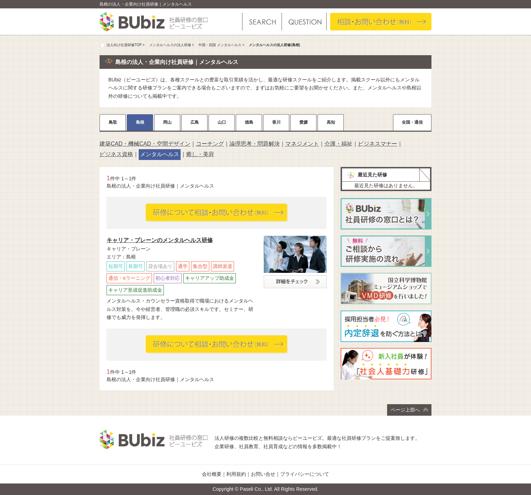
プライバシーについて (304, 474)
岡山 (167, 122)
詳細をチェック (295, 281)
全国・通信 (412, 122)
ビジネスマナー (377, 144)
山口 (222, 122)
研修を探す (262, 21)
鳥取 (113, 122)
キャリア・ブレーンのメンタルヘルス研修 (160, 240)
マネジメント (302, 144)
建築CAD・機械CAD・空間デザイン (145, 144)
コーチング (210, 144)
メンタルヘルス (159, 154)
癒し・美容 (200, 154)
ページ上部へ (409, 410)
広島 (194, 122)
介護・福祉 (338, 144)
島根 (140, 122)
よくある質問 (304, 21)
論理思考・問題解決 (255, 144)
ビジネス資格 (116, 154)
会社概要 (211, 474)
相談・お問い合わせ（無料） (380, 21)
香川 (276, 122)
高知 (331, 122)
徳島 (249, 122)
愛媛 (303, 122)
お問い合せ (263, 474)
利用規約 (236, 474)
